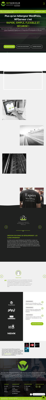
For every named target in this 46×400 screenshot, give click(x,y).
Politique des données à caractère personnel (25, 398)
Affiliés (27, 389)
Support (5, 387)
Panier (27, 387)
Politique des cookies (40, 398)
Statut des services (15, 385)
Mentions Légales (4, 398)
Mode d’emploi (14, 389)
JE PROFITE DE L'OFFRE (40, 11)
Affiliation (6, 391)
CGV (14, 398)
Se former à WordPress (16, 391)
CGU (10, 398)
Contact (5, 389)
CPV (12, 398)
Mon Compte (28, 385)
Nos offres (6, 385)
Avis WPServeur (15, 392)
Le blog (13, 387)
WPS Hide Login (8, 353)
